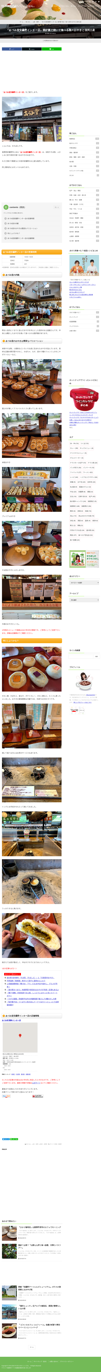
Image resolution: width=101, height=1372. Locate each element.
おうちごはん (82, 6)
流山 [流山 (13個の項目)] (73, 516)
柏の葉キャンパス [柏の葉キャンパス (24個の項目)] (78, 501)
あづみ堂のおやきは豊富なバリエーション (22, 228)
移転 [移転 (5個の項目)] (80, 525)
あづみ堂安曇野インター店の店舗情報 (20, 238)
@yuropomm (90, 695)
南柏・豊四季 (83, 152)
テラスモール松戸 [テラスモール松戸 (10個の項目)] (78, 463)
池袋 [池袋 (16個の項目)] (88, 511)
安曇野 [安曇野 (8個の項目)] (81, 492)
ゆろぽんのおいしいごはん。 (18, 6)
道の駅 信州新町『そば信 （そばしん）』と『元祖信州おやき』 (31, 978)
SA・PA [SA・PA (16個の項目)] (74, 443)
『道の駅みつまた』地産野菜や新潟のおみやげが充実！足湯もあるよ (33, 990)
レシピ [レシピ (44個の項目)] (74, 477)
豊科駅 (23, 1074)
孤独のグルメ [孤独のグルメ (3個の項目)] (85, 487)
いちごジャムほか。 (75, 297)
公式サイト (36, 1083)
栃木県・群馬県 (83, 231)
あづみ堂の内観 (13, 223)
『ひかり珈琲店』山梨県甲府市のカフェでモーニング (39, 1227)
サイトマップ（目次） (40, 1361)
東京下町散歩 (83, 213)
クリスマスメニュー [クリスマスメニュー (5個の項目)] (78, 453)
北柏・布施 (83, 166)
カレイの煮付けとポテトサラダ (79, 282)
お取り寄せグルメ (94, 6)
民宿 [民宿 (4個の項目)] (80, 511)
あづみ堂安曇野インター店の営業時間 (20, 218)
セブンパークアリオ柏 (83, 170)
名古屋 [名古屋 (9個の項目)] (73, 487)
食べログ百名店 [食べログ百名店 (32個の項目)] (85, 535)
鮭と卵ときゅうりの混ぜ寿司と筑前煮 (81, 295)
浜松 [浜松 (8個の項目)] (72, 521)
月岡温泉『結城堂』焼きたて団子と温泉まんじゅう (26, 981)
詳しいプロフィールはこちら (83, 702)
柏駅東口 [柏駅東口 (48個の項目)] (74, 506)
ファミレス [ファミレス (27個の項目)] (75, 472)
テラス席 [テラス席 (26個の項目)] (92, 463)
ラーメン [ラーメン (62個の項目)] (88, 472)
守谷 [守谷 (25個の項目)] (73, 492)
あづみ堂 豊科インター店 (11, 1020)
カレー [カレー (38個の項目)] (74, 448)
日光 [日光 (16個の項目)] (73, 496)
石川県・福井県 (83, 241)
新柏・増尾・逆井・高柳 (83, 157)
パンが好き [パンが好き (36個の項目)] (75, 467)
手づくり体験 (53, 1144)
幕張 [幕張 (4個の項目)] (90, 492)
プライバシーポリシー (67, 1361)
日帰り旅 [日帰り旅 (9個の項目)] (82, 496)
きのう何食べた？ (83, 312)
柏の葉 (83, 161)
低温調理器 (83, 321)
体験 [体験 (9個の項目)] (72, 482)
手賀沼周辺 (83, 148)
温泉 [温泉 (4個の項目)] (87, 521)
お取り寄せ (83, 330)
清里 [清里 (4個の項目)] (80, 521)
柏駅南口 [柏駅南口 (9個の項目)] (92, 501)
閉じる (57, 207)
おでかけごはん (64, 6)
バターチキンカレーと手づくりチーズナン (82, 285)
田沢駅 (18, 1074)
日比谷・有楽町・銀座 (83, 218)
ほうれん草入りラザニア (77, 292)
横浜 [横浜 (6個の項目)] (72, 511)
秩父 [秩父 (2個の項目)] (72, 525)
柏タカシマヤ (83, 143)
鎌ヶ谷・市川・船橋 (83, 200)
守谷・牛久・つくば (83, 209)
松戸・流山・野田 (83, 190)
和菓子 (13, 1074)
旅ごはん (73, 6)
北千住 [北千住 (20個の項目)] (81, 482)
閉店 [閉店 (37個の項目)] (73, 535)
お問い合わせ (54, 1361)
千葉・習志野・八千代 (83, 204)
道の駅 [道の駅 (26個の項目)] (90, 530)
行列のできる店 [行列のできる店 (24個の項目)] (77, 530)
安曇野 (60, 1144)
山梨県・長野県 (43, 1144)
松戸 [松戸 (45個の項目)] (92, 496)
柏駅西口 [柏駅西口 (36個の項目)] (86, 506)
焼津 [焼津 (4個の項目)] (95, 521)
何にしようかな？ (13, 233)
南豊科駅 (28, 1074)
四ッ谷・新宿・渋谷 (83, 222)
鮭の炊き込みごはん (75, 290)
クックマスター (83, 326)
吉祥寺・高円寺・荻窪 (83, 227)
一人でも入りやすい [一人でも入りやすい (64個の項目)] (88, 477)
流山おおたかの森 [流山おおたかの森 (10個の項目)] (86, 516)
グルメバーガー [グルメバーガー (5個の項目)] (76, 458)
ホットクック (83, 317)
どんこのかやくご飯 (75, 287)
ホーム (32, 1347)
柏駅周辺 (83, 138)
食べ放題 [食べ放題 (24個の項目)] (74, 540)
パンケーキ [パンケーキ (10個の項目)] (88, 467)
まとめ (83, 175)
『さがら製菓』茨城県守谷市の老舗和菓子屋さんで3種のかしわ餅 (31, 999)
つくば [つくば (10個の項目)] (84, 443)
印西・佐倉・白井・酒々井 (83, 195)
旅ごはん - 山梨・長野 (32, 1144)
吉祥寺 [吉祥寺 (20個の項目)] (91, 482)
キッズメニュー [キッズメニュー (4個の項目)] (86, 448)
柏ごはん (54, 6)
